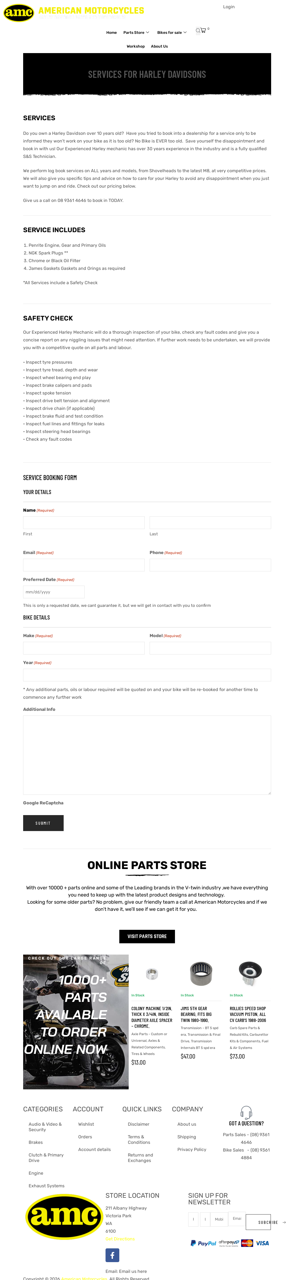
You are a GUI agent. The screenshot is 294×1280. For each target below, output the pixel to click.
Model (165, 634)
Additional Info (39, 706)
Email (38, 552)
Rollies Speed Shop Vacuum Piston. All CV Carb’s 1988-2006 (248, 1011)
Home (128, 32)
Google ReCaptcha (43, 800)
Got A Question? (246, 1120)
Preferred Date (48, 579)
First (27, 533)
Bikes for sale (119, 46)
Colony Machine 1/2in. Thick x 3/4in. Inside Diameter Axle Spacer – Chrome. (151, 1014)
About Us (181, 46)
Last (154, 533)
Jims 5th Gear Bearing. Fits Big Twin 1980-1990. (196, 1011)
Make (38, 634)
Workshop (154, 46)
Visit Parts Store (147, 933)
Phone (166, 552)
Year (37, 660)
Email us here (132, 1268)
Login (229, 6)
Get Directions (120, 1235)
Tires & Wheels (143, 1051)
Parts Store (156, 32)
